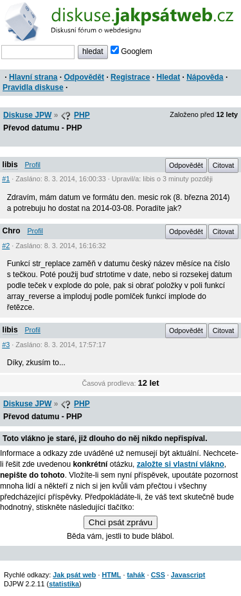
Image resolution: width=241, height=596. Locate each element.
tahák (136, 575)
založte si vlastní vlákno (180, 464)
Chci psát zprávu (120, 522)
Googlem (131, 51)
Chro (12, 230)
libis (10, 164)
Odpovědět (84, 77)
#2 (6, 245)
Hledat (168, 77)
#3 (6, 344)
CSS (158, 575)
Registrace (130, 77)
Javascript (188, 575)
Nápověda (204, 77)
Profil (32, 164)
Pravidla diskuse (33, 87)
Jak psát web (74, 575)
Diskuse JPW (27, 115)
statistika (64, 584)
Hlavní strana (33, 77)
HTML (111, 575)
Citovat (224, 165)
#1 (6, 179)
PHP (82, 115)
